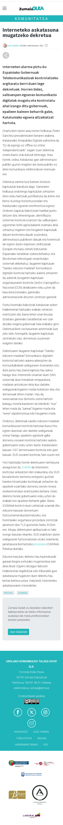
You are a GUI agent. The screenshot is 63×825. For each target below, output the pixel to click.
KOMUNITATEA (31, 18)
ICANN (26, 467)
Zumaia (22, 593)
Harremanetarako (26, 744)
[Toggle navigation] (4, 8)
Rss (46, 744)
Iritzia (8, 593)
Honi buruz (21, 731)
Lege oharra (41, 731)
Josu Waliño (13, 45)
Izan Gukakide (18, 631)
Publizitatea (24, 738)
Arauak (41, 738)
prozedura (40, 544)
